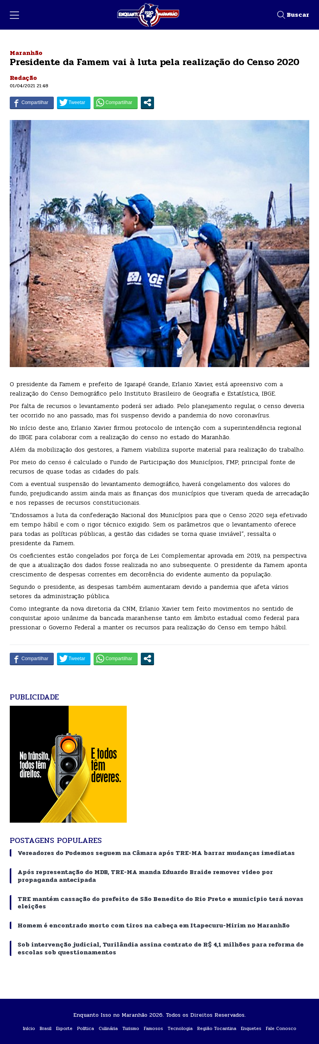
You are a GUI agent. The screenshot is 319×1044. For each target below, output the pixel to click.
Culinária (108, 1028)
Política (85, 1028)
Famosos (153, 1028)
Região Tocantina (216, 1028)
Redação (23, 78)
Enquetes (251, 1028)
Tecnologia (180, 1028)
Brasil (45, 1028)
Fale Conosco (281, 1028)
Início (29, 1028)
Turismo (130, 1028)
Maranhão (26, 53)
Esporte (64, 1028)
